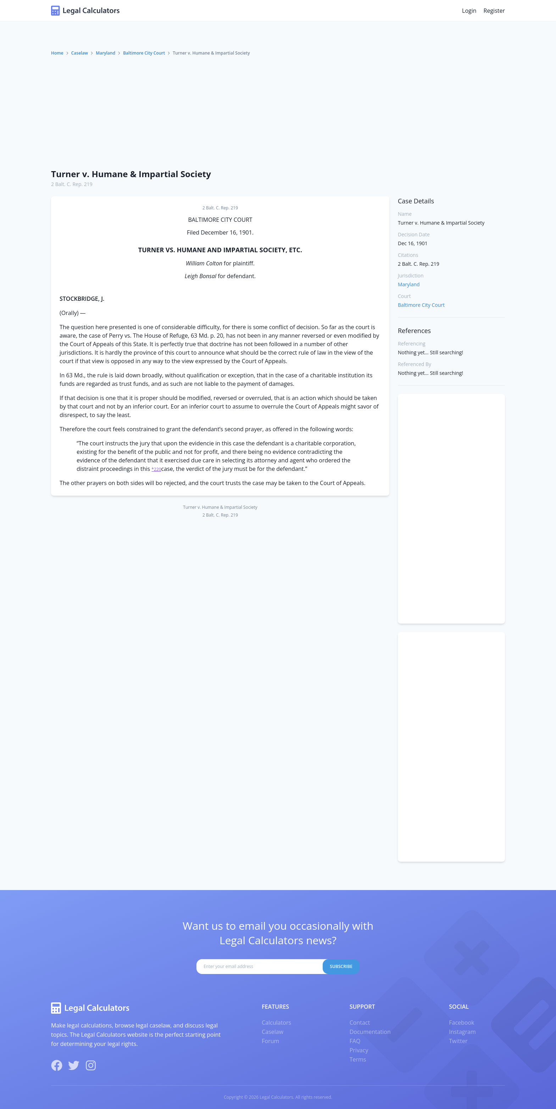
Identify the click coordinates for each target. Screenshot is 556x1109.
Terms (358, 1059)
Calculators (276, 1022)
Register (494, 11)
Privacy (359, 1050)
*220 (156, 469)
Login (469, 11)
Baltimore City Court (144, 53)
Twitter (458, 1041)
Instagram (462, 1032)
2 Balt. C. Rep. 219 (72, 184)
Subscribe (341, 966)
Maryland (105, 53)
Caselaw (79, 53)
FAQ (355, 1041)
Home (57, 53)
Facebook (461, 1022)
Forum (270, 1041)
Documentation (370, 1032)
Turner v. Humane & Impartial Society (131, 174)
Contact (360, 1022)
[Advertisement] (278, 109)
